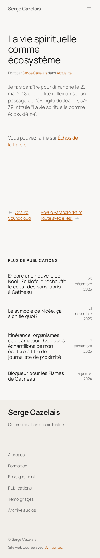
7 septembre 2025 (83, 346)
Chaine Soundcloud (19, 215)
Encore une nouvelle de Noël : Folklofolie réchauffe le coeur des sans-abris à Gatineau (37, 284)
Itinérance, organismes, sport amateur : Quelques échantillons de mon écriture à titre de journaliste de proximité (36, 346)
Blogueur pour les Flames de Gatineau (36, 375)
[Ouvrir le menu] (89, 9)
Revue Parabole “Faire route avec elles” (61, 215)
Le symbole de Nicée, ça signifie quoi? (35, 313)
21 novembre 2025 (83, 313)
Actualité (64, 72)
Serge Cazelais (24, 8)
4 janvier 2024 (85, 376)
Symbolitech (55, 547)
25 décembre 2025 (83, 284)
